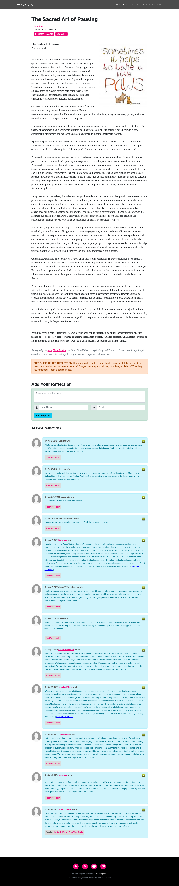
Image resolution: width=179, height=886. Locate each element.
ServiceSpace (100, 874)
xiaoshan (63, 775)
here (50, 350)
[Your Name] (63, 407)
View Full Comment (64, 717)
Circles (133, 4)
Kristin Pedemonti (66, 650)
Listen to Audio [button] (44, 34)
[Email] (121, 407)
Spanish (61, 34)
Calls (143, 4)
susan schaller (65, 809)
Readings (121, 4)
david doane (64, 734)
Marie (64, 832)
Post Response (43, 415)
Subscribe (155, 4)
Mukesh (57, 832)
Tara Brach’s (59, 350)
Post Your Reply (53, 457)
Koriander (62, 540)
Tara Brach (39, 26)
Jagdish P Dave (65, 687)
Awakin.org (25, 4)
